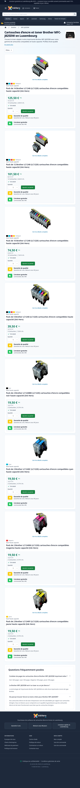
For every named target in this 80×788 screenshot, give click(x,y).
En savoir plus (9, 45)
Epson (22, 19)
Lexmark (34, 19)
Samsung (42, 19)
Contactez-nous (34, 748)
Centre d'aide (33, 739)
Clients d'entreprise (11, 742)
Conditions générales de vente (50, 761)
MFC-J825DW (25, 27)
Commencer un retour (36, 745)
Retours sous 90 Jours (40, 726)
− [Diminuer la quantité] (9, 111)
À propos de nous (10, 739)
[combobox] (39, 14)
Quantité (10, 108)
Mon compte (58, 739)
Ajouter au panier (28, 111)
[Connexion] (27, 8)
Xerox (50, 19)
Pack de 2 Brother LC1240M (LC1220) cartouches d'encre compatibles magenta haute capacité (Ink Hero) (37, 546)
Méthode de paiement (11, 745)
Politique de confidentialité (31, 761)
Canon (15, 19)
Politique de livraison (11, 748)
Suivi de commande (60, 742)
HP (28, 19)
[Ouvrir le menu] (6, 8)
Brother (8, 19)
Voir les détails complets (40, 79)
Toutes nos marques (60, 19)
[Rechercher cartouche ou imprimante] (75, 14)
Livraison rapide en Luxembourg (64, 726)
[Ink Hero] (14, 8)
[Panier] (36, 8)
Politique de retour (35, 742)
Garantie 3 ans (16, 726)
